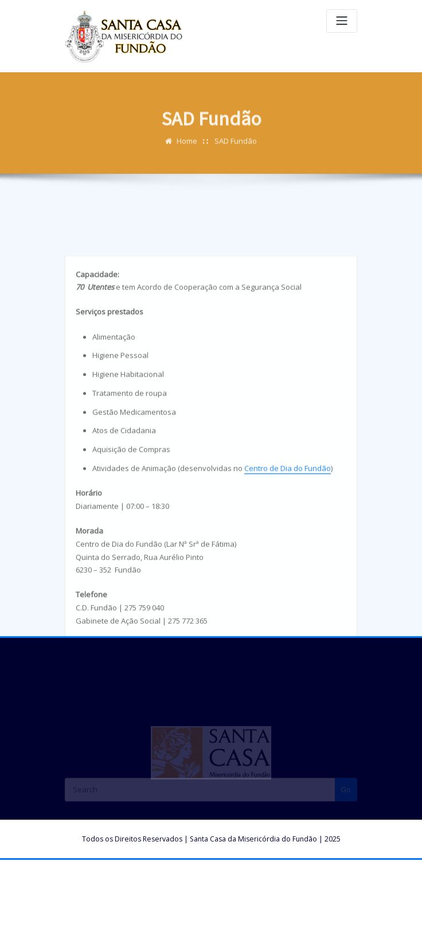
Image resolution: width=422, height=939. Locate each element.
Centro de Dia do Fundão (287, 514)
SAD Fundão (235, 146)
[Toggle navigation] (341, 21)
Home (187, 146)
